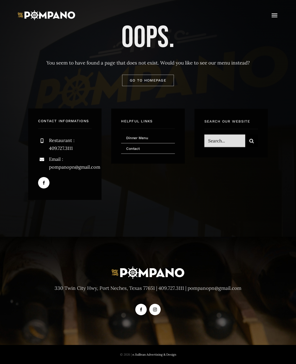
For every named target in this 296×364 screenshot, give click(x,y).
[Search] (251, 141)
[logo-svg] (46, 12)
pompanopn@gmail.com (74, 167)
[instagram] (155, 309)
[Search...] (224, 141)
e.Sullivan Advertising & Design (154, 354)
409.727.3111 (171, 288)
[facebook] (44, 182)
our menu (219, 63)
